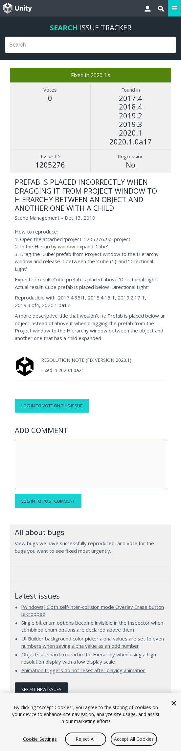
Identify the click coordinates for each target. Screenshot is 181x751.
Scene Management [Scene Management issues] (37, 217)
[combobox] (90, 45)
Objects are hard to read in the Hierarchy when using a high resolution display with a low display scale (88, 658)
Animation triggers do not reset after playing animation (83, 670)
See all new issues (41, 689)
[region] (90, 722)
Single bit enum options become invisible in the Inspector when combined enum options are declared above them (92, 626)
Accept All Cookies (134, 739)
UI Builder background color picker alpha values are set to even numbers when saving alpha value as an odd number (92, 642)
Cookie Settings (40, 739)
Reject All (86, 739)
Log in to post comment (48, 501)
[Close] (174, 703)
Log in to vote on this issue (51, 406)
